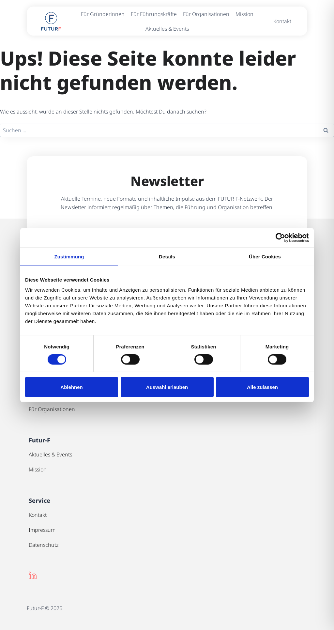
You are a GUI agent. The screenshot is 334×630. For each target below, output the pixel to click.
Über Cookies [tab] (265, 256)
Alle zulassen (262, 387)
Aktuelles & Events (167, 28)
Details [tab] (167, 256)
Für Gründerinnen (103, 14)
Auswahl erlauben (167, 387)
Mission (244, 14)
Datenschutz (43, 544)
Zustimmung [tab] (69, 256)
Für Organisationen (206, 14)
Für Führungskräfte (154, 14)
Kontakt (282, 21)
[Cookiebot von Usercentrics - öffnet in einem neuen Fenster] (280, 237)
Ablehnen (71, 387)
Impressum (42, 529)
